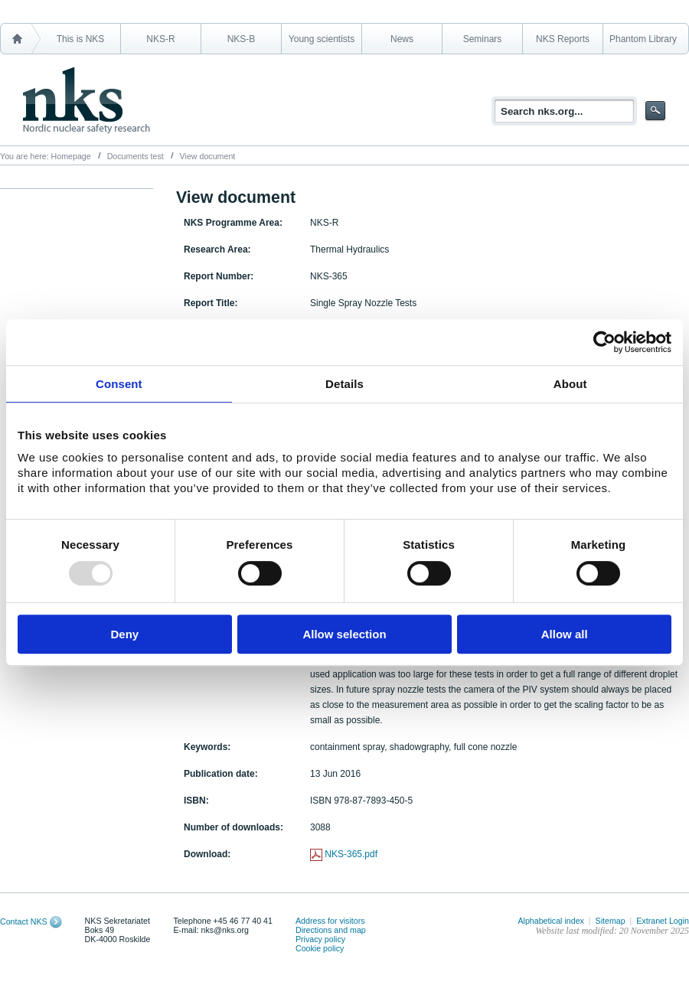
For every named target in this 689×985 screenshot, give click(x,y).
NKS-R (160, 39)
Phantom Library (643, 39)
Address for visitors (330, 920)
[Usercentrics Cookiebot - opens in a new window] (604, 342)
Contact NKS (23, 921)
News (401, 39)
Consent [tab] (119, 383)
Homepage (71, 156)
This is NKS (81, 39)
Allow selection (344, 634)
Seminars (482, 39)
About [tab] (570, 383)
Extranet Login (662, 920)
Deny (124, 634)
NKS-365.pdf (351, 854)
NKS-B (241, 39)
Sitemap (610, 920)
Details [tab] (344, 383)
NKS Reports (562, 39)
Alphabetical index (551, 920)
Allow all (564, 634)
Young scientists (321, 39)
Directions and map (331, 929)
